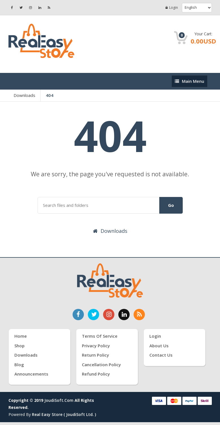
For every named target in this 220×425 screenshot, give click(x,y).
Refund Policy (96, 374)
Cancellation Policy (101, 364)
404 (49, 95)
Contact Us (161, 355)
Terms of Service (99, 336)
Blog (19, 364)
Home (20, 336)
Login (171, 7)
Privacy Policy (96, 345)
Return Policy (95, 355)
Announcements (31, 374)
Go (171, 205)
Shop (19, 345)
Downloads (24, 95)
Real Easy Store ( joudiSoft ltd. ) (64, 414)
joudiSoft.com (58, 400)
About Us (159, 345)
